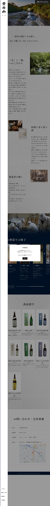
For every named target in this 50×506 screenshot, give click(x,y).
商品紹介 (3, 496)
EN (5, 15)
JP (2, 15)
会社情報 (3, 500)
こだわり (3, 488)
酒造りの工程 (4, 492)
